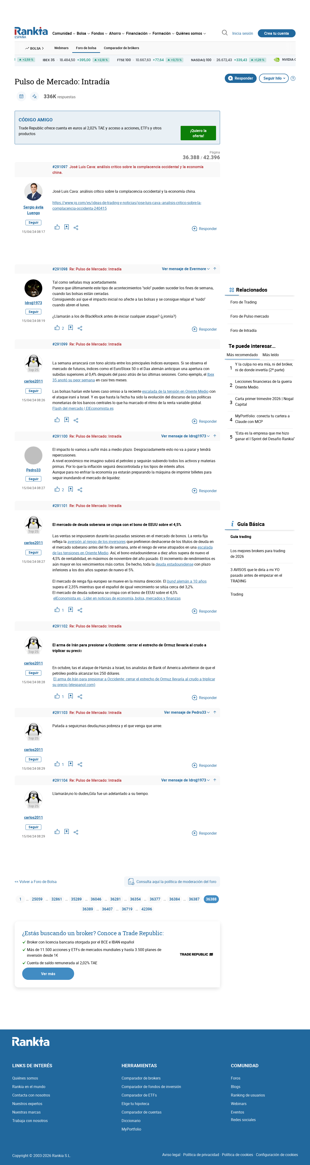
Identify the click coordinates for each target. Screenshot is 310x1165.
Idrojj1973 (33, 303)
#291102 (60, 625)
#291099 (60, 343)
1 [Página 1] (20, 899)
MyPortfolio (131, 1132)
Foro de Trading (243, 301)
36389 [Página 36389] (94, 910)
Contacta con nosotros (31, 1098)
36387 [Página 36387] (210, 899)
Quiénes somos (25, 1081)
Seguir (33, 222)
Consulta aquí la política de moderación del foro (172, 881)
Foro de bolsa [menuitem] (86, 48)
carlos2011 (33, 381)
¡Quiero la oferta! (198, 133)
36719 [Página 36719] (137, 910)
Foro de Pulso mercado (249, 315)
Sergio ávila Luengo (33, 209)
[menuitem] (63, 33)
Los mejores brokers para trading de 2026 (257, 551)
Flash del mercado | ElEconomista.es (83, 407)
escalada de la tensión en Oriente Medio (175, 390)
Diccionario (131, 1123)
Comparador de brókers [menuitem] (121, 48)
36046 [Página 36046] (102, 899)
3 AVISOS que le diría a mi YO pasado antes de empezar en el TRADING (256, 573)
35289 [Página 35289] (81, 899)
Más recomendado (242, 354)
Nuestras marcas (26, 1115)
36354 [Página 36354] (145, 899)
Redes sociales (243, 1122)
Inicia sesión (242, 33)
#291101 (60, 505)
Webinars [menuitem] (61, 48)
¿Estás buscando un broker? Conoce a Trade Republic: (93, 936)
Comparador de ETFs (139, 1098)
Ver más (48, 976)
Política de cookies (237, 1157)
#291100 (60, 436)
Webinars (238, 1106)
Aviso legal (171, 1157)
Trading (236, 592)
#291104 (60, 780)
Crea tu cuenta (276, 33)
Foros (235, 1081)
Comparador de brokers (141, 1081)
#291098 (60, 268)
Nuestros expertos (27, 1106)
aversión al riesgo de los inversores (97, 541)
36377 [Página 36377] (167, 899)
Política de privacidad (201, 1157)
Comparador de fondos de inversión (151, 1089)
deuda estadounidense (174, 563)
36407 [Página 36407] (116, 910)
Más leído (271, 354)
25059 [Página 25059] (38, 899)
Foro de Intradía (243, 330)
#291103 (60, 712)
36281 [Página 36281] (124, 899)
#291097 (60, 166)
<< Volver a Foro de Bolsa (36, 881)
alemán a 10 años (187, 580)
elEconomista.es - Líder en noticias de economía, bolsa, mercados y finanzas (117, 597)
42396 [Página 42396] (159, 910)
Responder (240, 77)
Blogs (235, 1089)
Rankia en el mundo (28, 1089)
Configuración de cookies (277, 1157)
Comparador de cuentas (141, 1115)
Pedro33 (33, 470)
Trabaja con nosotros (30, 1123)
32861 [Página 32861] (59, 899)
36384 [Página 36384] (188, 899)
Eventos (237, 1115)
